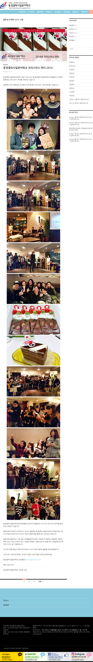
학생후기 (49, 12)
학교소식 (5, 64)
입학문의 (71, 88)
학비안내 (71, 77)
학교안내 (22, 12)
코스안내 (31, 12)
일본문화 (71, 25)
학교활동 (71, 40)
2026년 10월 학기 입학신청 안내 (79, 99)
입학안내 (40, 12)
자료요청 (71, 95)
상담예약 (71, 84)
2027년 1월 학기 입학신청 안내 (78, 103)
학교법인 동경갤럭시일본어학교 (15, 5)
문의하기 (85, 12)
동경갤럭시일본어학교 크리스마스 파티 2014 (28, 68)
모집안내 (71, 69)
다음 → (40, 581)
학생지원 (67, 12)
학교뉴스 (76, 12)
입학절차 (71, 81)
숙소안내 (58, 12)
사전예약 (71, 92)
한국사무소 (72, 66)
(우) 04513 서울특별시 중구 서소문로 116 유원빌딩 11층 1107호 (64, 630)
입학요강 (71, 73)
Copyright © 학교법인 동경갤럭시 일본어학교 (15, 648)
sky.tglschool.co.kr (34, 559)
